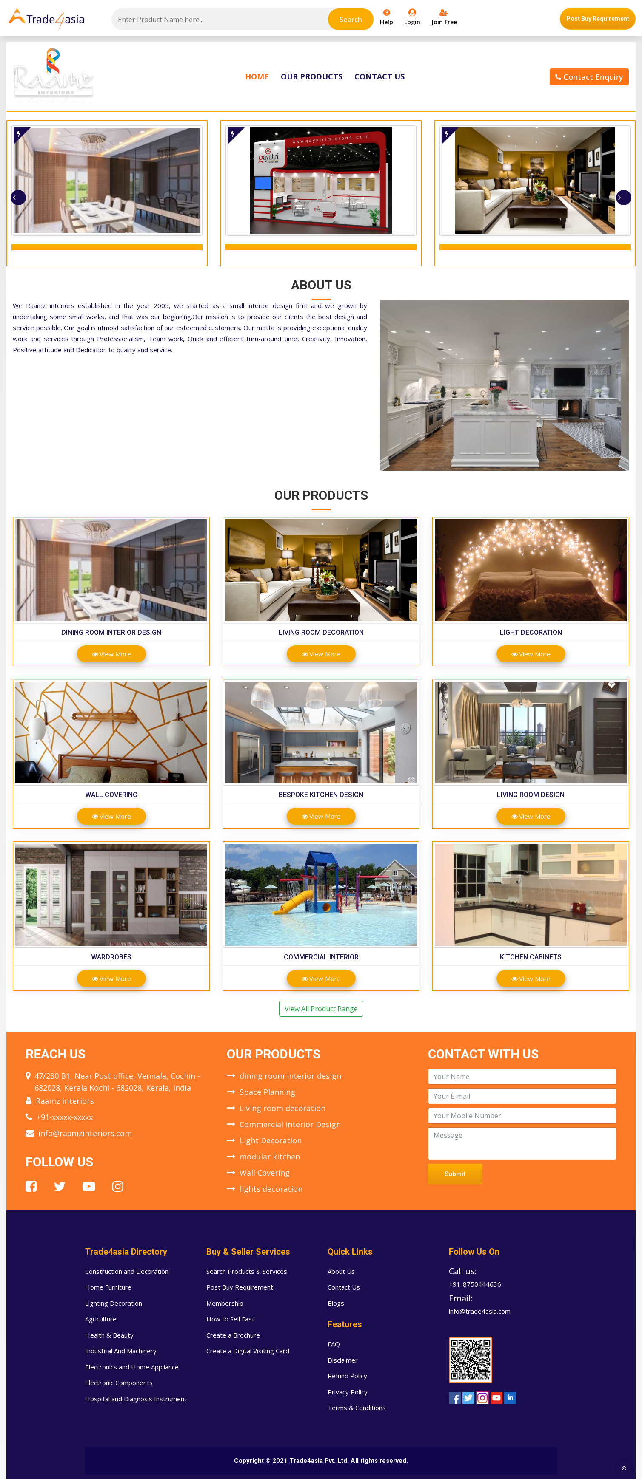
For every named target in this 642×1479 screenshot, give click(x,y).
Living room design (531, 795)
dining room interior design (111, 632)
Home (257, 76)
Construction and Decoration (126, 1271)
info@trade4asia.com (480, 1311)
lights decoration (271, 1189)
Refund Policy (347, 1376)
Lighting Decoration (113, 1303)
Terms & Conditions (357, 1407)
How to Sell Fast (230, 1319)
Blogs (336, 1303)
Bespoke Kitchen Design (321, 795)
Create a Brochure (233, 1335)
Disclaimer (343, 1360)
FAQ (334, 1344)
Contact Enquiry (589, 77)
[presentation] (18, 197)
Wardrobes (111, 957)
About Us (341, 1271)
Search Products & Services (246, 1271)
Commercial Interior (321, 957)
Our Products (311, 76)
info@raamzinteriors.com (85, 1133)
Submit (455, 1174)
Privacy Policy (348, 1392)
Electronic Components (119, 1382)
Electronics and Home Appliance (132, 1367)
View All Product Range (321, 1008)
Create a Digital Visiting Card (247, 1350)
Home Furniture (108, 1287)
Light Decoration (531, 632)
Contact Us (379, 76)
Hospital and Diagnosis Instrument (136, 1398)
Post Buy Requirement (597, 18)
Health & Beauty (109, 1335)
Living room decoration (321, 632)
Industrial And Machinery (121, 1350)
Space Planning (267, 1092)
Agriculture (101, 1319)
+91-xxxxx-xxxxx (65, 1117)
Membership (224, 1303)
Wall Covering (111, 795)
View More (111, 654)
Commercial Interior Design (290, 1124)
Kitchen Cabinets (531, 957)
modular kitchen (270, 1156)
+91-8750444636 (475, 1284)
